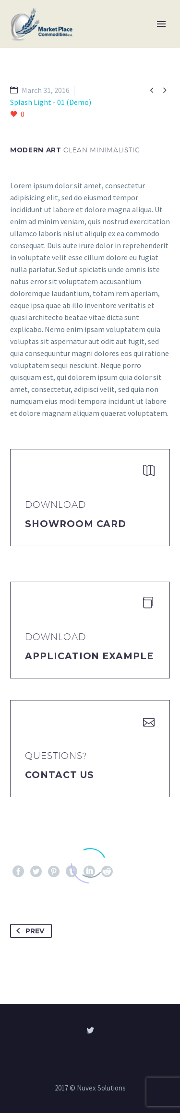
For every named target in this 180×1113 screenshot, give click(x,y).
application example (89, 656)
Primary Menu (161, 24)
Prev (28, 931)
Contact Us (59, 774)
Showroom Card (75, 523)
